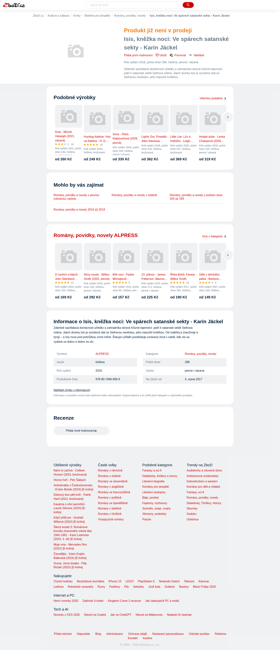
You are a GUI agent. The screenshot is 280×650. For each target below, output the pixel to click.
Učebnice (193, 519)
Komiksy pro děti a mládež (203, 486)
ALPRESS (102, 353)
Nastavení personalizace (168, 633)
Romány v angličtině (111, 486)
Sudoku (191, 513)
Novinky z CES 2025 (67, 614)
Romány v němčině (110, 470)
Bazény (184, 586)
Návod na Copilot (95, 614)
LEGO (130, 581)
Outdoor (170, 586)
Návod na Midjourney (149, 614)
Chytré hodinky (63, 581)
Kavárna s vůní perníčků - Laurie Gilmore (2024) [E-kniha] (70, 508)
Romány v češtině (109, 476)
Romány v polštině (109, 497)
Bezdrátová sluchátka (90, 581)
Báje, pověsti (150, 497)
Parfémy (114, 586)
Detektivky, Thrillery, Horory (204, 503)
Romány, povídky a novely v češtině (134, 195)
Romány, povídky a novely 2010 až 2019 (79, 209)
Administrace (114, 633)
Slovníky (192, 508)
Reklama (220, 633)
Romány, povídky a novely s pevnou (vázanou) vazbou (76, 197)
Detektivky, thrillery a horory (159, 476)
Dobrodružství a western (202, 481)
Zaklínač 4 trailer (93, 600)
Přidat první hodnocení (138, 55)
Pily (126, 586)
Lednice (59, 586)
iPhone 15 (115, 581)
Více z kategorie (214, 236)
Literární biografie (153, 481)
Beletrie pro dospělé (97, 15)
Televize (189, 581)
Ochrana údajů (137, 633)
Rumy (101, 586)
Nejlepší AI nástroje (179, 614)
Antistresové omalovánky (202, 476)
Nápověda (83, 633)
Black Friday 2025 (204, 586)
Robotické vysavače (80, 586)
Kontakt (133, 638)
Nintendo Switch (169, 581)
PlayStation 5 (146, 581)
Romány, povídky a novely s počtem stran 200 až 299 (196, 197)
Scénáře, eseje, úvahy (156, 508)
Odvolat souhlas (199, 633)
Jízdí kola (154, 586)
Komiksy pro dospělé (155, 486)
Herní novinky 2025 (66, 600)
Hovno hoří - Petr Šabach (70, 479)
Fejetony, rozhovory (154, 503)
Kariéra (147, 638)
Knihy (77, 15)
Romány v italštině (109, 508)
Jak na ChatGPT (120, 614)
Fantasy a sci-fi (152, 470)
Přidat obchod (63, 633)
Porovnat (177, 55)
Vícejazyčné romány (111, 519)
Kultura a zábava (58, 15)
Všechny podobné (213, 98)
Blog (98, 633)
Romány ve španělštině (113, 503)
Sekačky (138, 586)
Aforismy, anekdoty (154, 513)
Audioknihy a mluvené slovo (204, 470)
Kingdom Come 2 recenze (124, 600)
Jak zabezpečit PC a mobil (162, 600)
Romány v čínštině (109, 513)
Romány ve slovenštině (112, 481)
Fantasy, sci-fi (195, 492)
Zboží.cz (38, 15)
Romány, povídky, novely (130, 15)
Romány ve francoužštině (114, 492)
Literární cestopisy (154, 492)
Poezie (146, 519)
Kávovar (204, 581)
